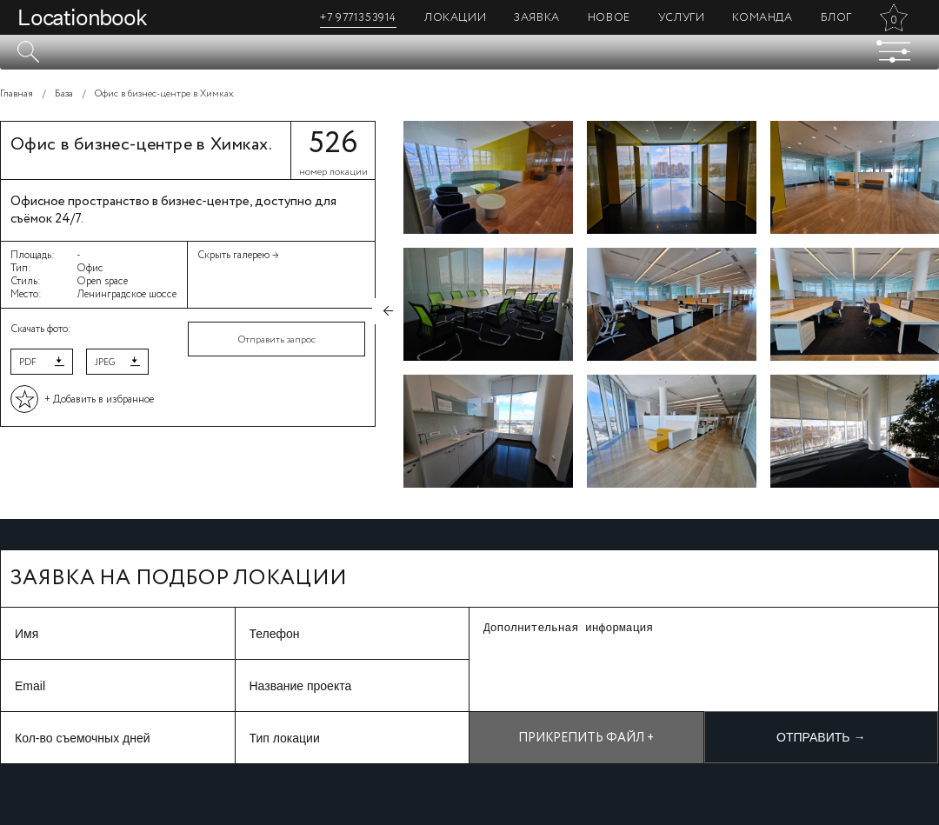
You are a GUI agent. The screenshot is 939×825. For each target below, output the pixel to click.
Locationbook (82, 17)
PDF (28, 362)
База (64, 94)
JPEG (105, 362)
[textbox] (469, 52)
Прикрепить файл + (586, 738)
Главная (16, 94)
